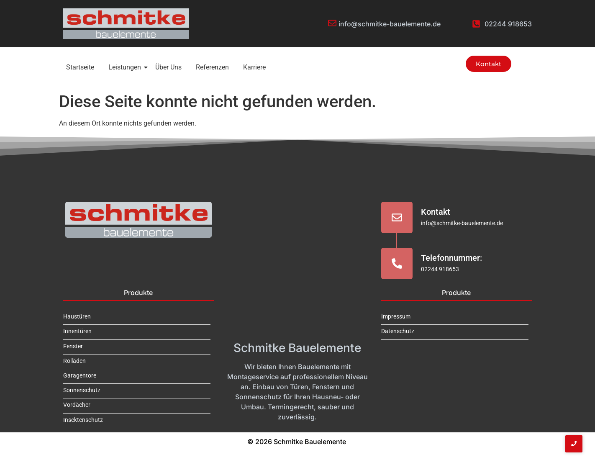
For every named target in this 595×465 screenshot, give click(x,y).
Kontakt (435, 212)
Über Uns (168, 67)
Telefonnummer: (451, 258)
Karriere (254, 67)
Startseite (80, 67)
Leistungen (126, 67)
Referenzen (212, 67)
